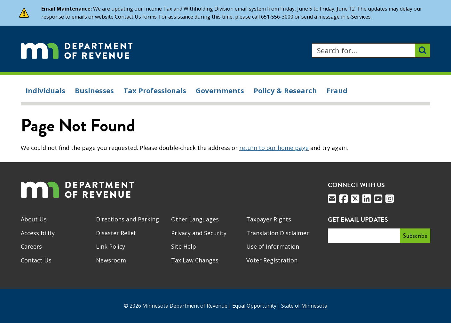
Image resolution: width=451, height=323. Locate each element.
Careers (31, 246)
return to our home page (274, 148)
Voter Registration (271, 260)
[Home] (77, 50)
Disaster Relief (116, 233)
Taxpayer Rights (268, 219)
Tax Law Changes (194, 260)
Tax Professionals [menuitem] (154, 90)
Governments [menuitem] (220, 90)
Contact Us (36, 260)
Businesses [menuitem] (94, 90)
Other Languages (195, 219)
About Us (34, 219)
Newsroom (111, 260)
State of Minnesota (304, 305)
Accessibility (38, 233)
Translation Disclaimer (277, 233)
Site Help (183, 246)
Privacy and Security (198, 233)
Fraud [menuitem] (337, 90)
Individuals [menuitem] (45, 90)
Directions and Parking (127, 219)
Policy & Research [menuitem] (285, 90)
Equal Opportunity (254, 305)
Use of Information (272, 246)
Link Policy (110, 246)
